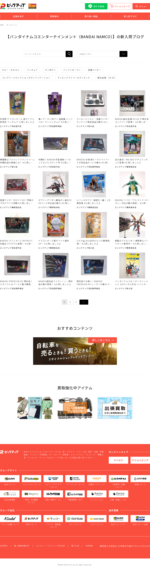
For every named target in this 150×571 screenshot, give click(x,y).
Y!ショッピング (122, 6)
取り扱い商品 (91, 16)
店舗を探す (18, 16)
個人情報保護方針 (22, 545)
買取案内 (54, 16)
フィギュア (32, 69)
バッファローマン (72, 69)
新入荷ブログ (130, 16)
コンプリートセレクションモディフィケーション (26, 77)
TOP (2, 25)
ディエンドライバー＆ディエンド (74, 77)
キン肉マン (50, 69)
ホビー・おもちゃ (11, 69)
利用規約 (89, 545)
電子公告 (75, 545)
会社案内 (4, 545)
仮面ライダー (94, 69)
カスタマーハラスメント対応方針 (50, 545)
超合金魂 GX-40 (106, 77)
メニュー (141, 6)
